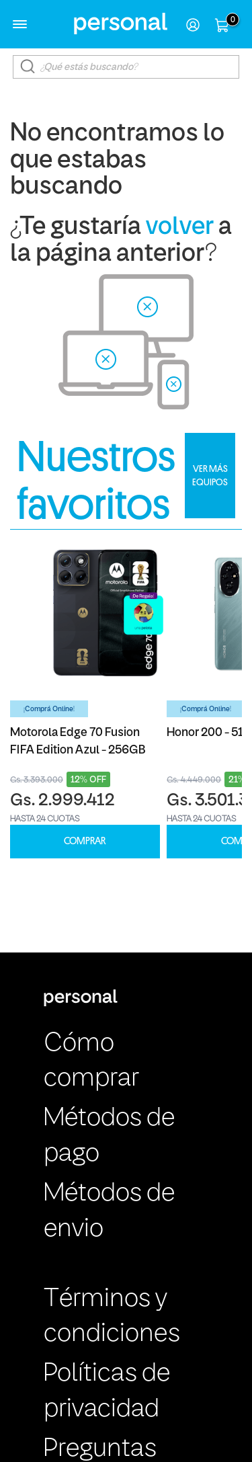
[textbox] (126, 67)
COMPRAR (85, 841)
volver (180, 227)
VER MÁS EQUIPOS (210, 475)
